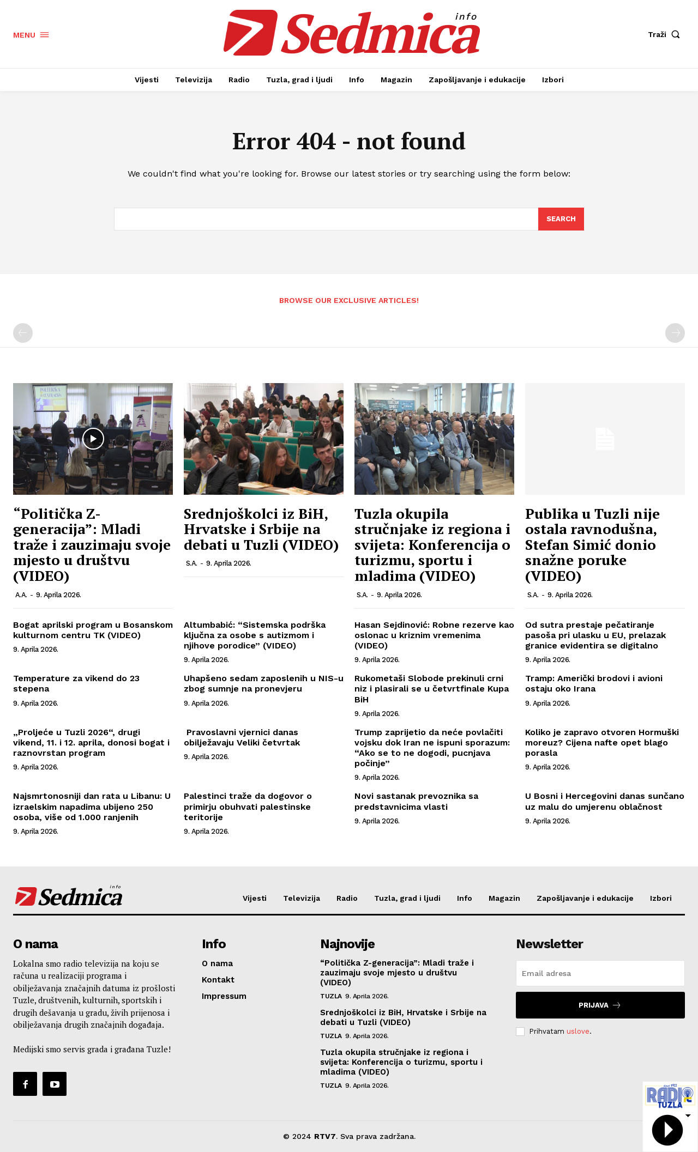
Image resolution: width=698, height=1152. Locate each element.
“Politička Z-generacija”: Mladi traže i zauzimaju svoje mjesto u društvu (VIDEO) (92, 544)
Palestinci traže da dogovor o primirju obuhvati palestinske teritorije (248, 806)
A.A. (21, 595)
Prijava (600, 1005)
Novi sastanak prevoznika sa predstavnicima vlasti (416, 801)
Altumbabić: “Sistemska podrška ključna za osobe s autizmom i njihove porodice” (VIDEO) (255, 635)
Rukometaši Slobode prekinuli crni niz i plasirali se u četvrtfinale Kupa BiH (431, 688)
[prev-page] (23, 333)
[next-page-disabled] (675, 333)
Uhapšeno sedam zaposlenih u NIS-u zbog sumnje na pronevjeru (264, 683)
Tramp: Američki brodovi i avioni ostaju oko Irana (594, 683)
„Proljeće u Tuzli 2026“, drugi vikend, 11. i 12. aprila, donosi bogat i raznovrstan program (91, 742)
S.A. (191, 563)
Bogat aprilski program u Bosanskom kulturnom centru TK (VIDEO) (93, 630)
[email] (600, 973)
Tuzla (331, 996)
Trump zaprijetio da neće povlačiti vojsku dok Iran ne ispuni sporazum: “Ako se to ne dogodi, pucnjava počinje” (432, 748)
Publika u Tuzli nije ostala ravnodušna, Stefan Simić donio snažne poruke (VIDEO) (592, 544)
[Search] (561, 219)
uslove (578, 1031)
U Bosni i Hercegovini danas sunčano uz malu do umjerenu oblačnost (604, 801)
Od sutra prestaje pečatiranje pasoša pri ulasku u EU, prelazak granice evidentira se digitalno (595, 635)
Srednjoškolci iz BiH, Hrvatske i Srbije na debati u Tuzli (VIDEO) (261, 529)
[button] (666, 34)
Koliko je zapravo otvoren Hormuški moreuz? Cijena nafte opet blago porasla (602, 742)
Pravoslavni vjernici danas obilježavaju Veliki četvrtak (242, 737)
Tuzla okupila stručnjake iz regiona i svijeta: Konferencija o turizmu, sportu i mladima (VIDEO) (432, 544)
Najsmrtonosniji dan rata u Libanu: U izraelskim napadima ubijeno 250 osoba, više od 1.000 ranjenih (92, 806)
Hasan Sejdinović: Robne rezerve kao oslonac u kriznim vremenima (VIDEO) (434, 635)
